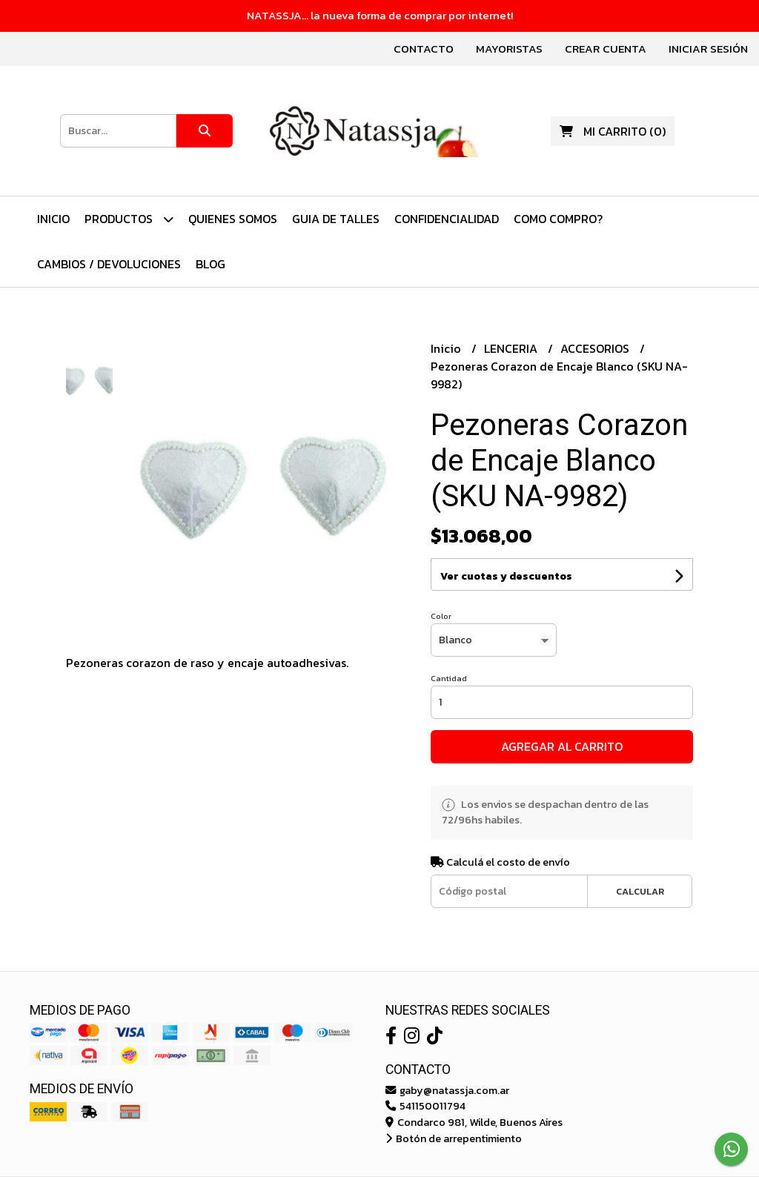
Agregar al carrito (562, 746)
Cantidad (449, 678)
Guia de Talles (336, 219)
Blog (210, 264)
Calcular (640, 891)
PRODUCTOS (128, 219)
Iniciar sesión (708, 48)
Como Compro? (558, 219)
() (613, 131)
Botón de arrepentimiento (453, 1138)
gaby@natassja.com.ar (447, 1090)
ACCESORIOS (596, 348)
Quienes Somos (232, 219)
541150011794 (425, 1106)
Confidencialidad (446, 219)
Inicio (53, 219)
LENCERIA (512, 348)
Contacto (424, 48)
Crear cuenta (605, 48)
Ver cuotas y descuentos (506, 576)
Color (441, 616)
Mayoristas (509, 48)
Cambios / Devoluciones (109, 264)
